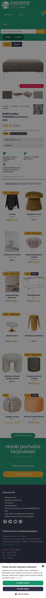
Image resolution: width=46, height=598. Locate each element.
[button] (23, 594)
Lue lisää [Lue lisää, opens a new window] (19, 578)
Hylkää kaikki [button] (23, 589)
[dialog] (23, 299)
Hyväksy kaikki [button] (23, 583)
